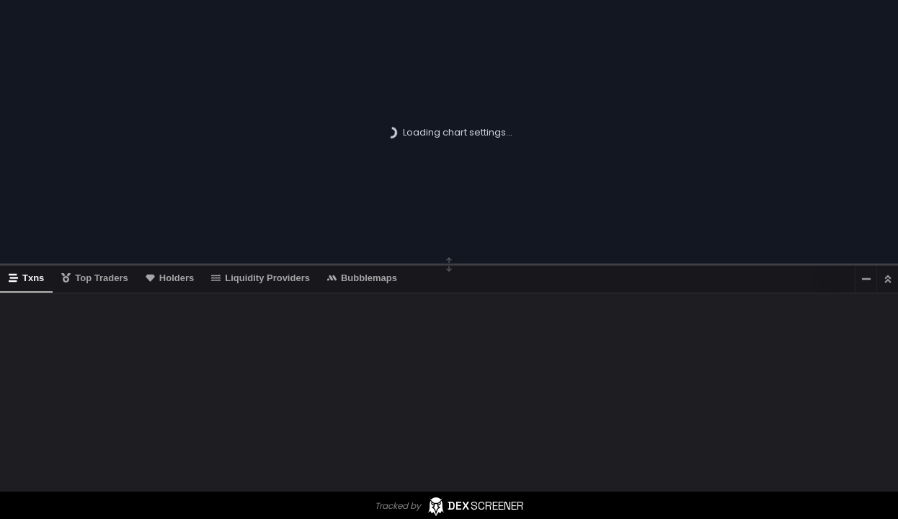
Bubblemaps (362, 277)
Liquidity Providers (260, 277)
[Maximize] (887, 279)
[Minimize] (865, 279)
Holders (170, 277)
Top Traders (94, 277)
